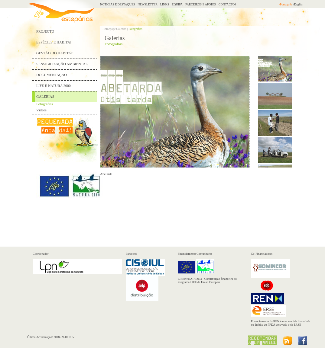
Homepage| (109, 28)
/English (298, 4)
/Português (285, 4)
